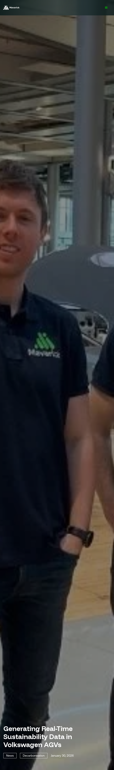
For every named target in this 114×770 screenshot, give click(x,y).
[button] (106, 8)
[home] (11, 8)
